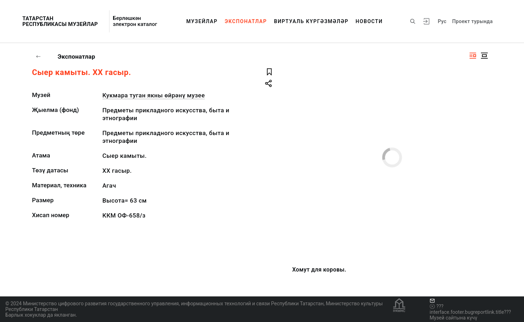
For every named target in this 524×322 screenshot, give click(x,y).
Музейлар (202, 21)
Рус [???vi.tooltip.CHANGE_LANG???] (442, 21)
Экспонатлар (246, 21)
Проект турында (472, 21)
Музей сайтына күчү (453, 318)
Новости (369, 21)
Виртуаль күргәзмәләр (311, 21)
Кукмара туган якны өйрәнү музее (153, 95)
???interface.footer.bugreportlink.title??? (470, 309)
